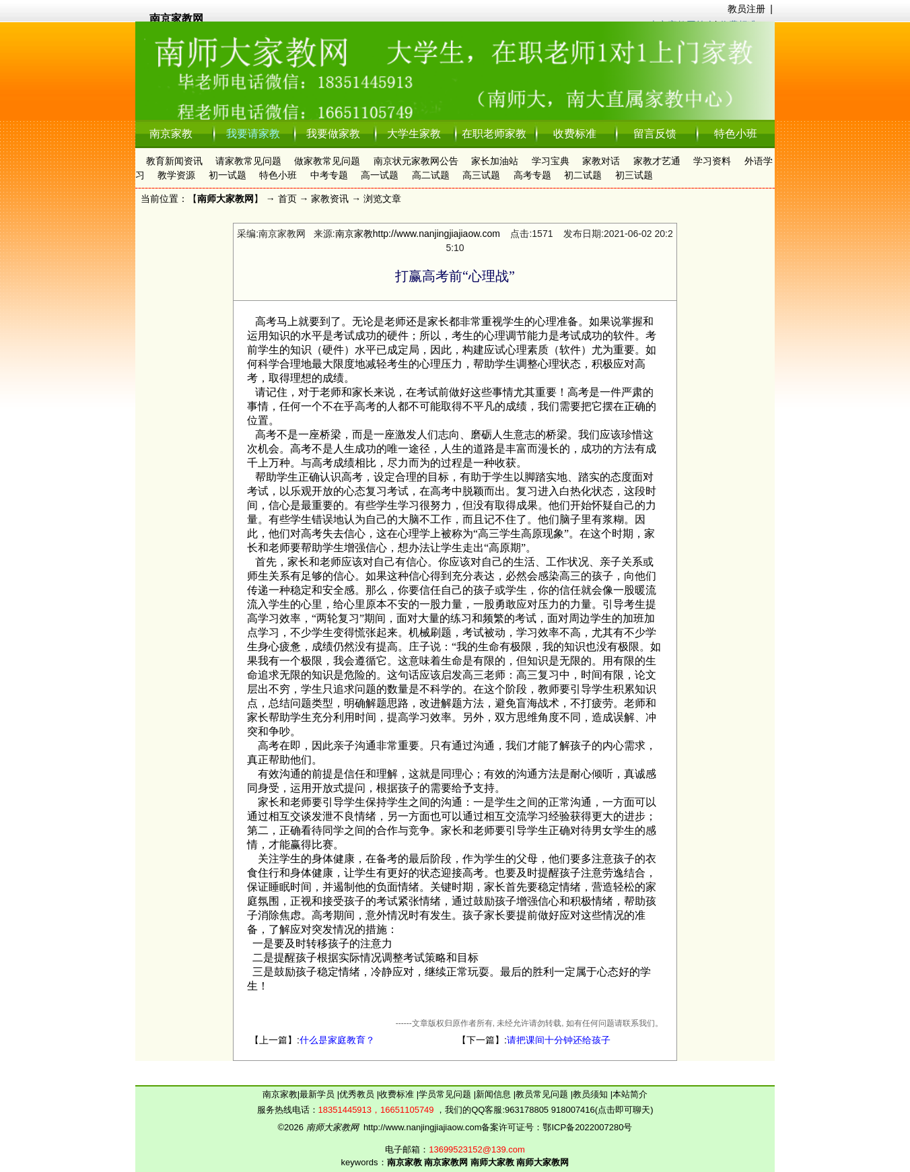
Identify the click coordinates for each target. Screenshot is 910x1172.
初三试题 (634, 175)
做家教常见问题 (327, 161)
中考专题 (329, 175)
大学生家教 (414, 133)
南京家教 (171, 133)
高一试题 (379, 175)
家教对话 (601, 161)
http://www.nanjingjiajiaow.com (436, 233)
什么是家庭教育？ (337, 1040)
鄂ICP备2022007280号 (587, 1127)
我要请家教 (253, 133)
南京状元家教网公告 (416, 161)
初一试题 (227, 175)
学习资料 (712, 161)
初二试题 (583, 175)
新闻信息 (495, 1094)
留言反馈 (654, 133)
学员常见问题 (446, 1094)
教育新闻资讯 (174, 161)
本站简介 (630, 1094)
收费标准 (574, 133)
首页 (287, 198)
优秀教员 (358, 1094)
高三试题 (481, 175)
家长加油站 (494, 161)
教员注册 (746, 8)
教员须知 (591, 1094)
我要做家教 (333, 133)
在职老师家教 (494, 133)
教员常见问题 (543, 1094)
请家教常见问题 (248, 161)
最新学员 (318, 1094)
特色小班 (735, 133)
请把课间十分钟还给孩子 (558, 1040)
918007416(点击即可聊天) (602, 1110)
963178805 (527, 1110)
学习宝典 (550, 161)
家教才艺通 (656, 161)
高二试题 (431, 175)
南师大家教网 (225, 198)
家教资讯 (330, 198)
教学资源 (176, 175)
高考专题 (532, 175)
